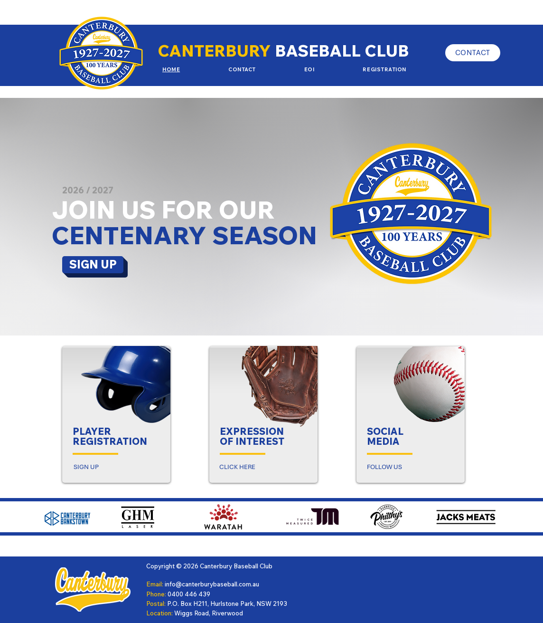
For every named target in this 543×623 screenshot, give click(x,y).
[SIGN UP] (92, 264)
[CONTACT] (472, 52)
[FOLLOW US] (384, 466)
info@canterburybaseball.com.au (212, 584)
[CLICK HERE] (237, 466)
